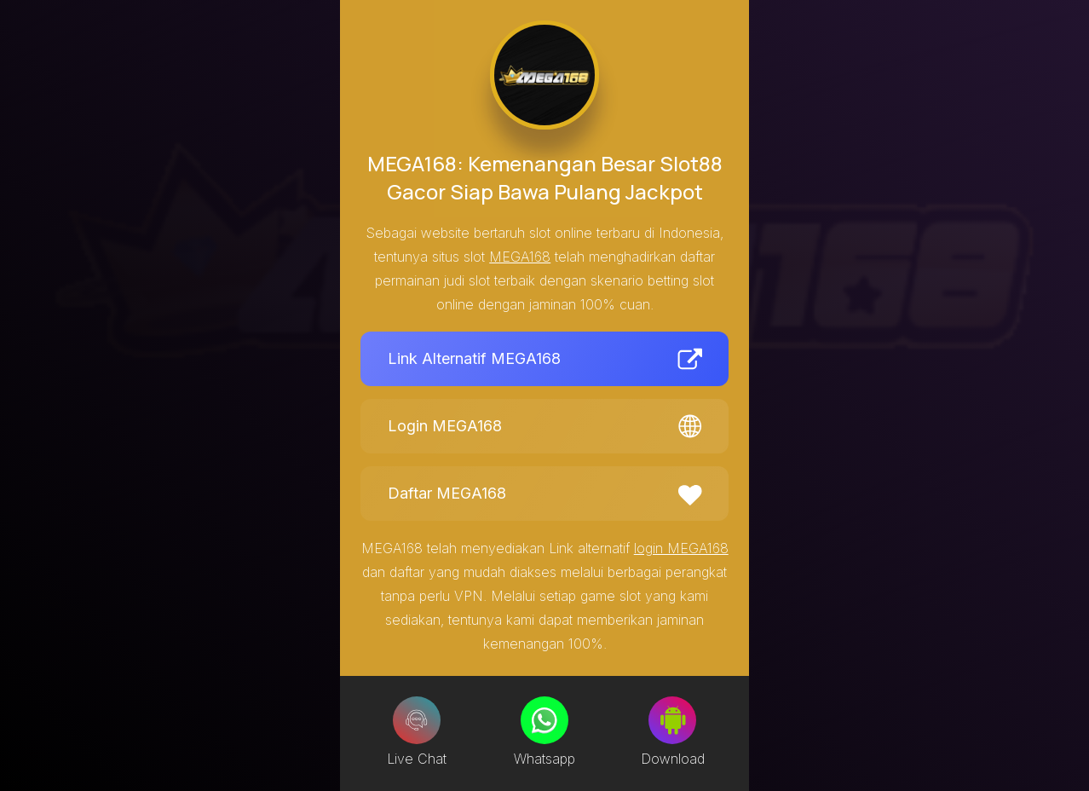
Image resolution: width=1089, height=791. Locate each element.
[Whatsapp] (544, 720)
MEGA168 (519, 256)
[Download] (672, 720)
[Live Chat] (417, 720)
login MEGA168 (681, 548)
